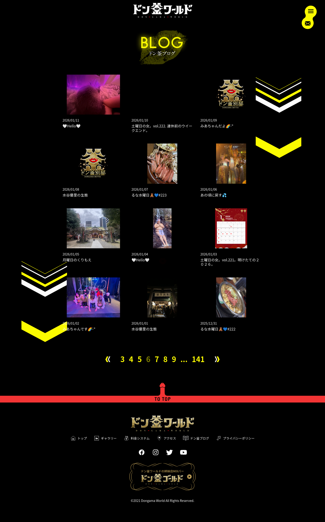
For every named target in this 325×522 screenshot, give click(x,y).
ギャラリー (109, 438)
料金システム (140, 438)
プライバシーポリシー (239, 438)
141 (198, 359)
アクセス (170, 438)
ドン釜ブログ (199, 438)
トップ (82, 438)
